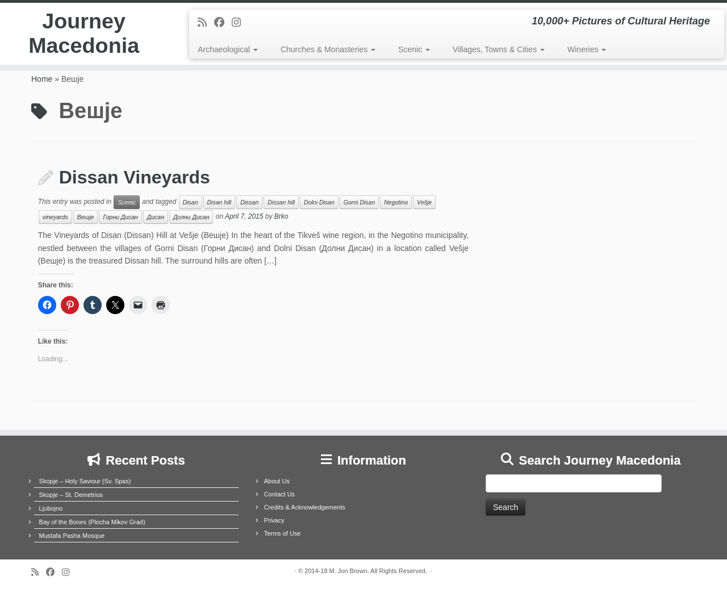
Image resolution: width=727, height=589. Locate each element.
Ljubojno (51, 508)
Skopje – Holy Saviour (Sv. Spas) (85, 481)
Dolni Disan (319, 202)
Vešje (424, 202)
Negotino (396, 202)
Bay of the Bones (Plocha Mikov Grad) (92, 522)
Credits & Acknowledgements (304, 507)
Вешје (85, 217)
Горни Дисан (120, 217)
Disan (190, 202)
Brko (281, 217)
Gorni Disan (359, 202)
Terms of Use (282, 533)
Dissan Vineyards (134, 177)
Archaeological (228, 49)
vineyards (55, 217)
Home (41, 78)
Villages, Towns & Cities (499, 49)
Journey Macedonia (84, 36)
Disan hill (219, 202)
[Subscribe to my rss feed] (206, 22)
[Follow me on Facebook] (223, 22)
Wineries (586, 49)
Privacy (274, 520)
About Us (277, 481)
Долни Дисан (191, 217)
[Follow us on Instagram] (240, 22)
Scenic (414, 49)
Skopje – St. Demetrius (71, 494)
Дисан (155, 217)
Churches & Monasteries (328, 49)
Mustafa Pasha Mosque (72, 535)
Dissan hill (281, 202)
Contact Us (279, 494)
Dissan (249, 202)
